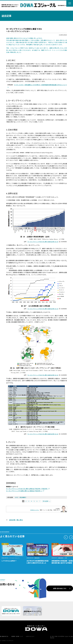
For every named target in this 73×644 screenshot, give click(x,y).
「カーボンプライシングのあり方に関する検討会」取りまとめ (42, 242)
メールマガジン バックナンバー (6, 640)
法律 (66, 558)
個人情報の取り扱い (4, 636)
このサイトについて (30, 636)
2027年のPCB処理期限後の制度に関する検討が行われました (37, 562)
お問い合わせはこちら (59, 588)
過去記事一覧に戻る (16, 520)
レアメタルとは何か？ (9, 561)
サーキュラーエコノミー (15, 558)
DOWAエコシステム (34, 510)
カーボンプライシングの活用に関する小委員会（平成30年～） (24, 491)
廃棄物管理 (37, 558)
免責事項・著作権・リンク (17, 636)
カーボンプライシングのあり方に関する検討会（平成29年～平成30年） (27, 489)
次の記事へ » (46, 501)
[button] (66, 537)
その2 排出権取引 (20, 497)
